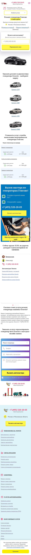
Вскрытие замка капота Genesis (10, 277)
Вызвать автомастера (14, 213)
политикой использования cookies (15, 547)
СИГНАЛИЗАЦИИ (8, 453)
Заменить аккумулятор (7, 440)
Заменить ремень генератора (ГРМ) (11, 511)
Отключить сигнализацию (8, 457)
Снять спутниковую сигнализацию (11, 467)
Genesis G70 (15, 86)
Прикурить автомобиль (7, 437)
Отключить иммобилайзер (8, 489)
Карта (2, 538)
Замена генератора (7, 170)
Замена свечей (5, 528)
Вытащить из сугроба (7, 506)
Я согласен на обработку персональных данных (15, 377)
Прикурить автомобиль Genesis (10, 274)
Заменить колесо (6, 501)
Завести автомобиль (7, 442)
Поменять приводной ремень (9, 509)
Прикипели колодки (7, 503)
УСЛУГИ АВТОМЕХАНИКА (11, 497)
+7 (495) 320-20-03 (17, 2)
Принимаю (15, 551)
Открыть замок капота (7, 486)
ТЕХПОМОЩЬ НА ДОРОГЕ (11, 431)
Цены (2, 536)
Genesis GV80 (15, 125)
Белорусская (8, 256)
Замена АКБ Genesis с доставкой (10, 271)
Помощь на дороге (7, 27)
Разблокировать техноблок (9, 462)
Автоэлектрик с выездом (8, 434)
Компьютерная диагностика (9, 445)
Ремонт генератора (22, 27)
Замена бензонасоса (7, 533)
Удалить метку (5, 459)
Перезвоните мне (15, 47)
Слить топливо (5, 523)
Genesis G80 (15, 99)
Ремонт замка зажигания (8, 481)
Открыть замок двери (7, 464)
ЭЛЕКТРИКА (6, 475)
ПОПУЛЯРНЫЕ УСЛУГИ (10, 519)
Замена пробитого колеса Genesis (11, 279)
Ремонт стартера (5, 479)
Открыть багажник (6, 531)
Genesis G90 (15, 112)
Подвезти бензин (6, 525)
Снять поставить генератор (9, 159)
